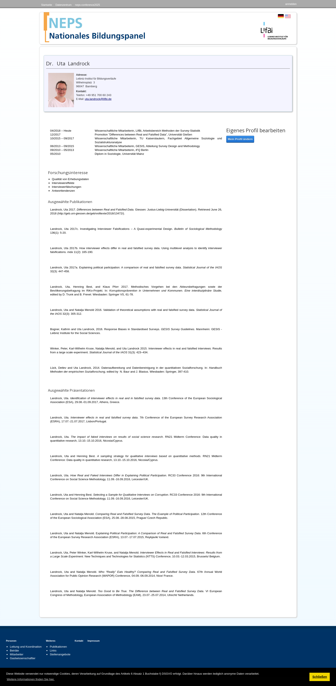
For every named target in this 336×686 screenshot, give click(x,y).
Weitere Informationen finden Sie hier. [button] (30, 679)
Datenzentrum (64, 4)
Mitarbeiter (16, 654)
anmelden (291, 4)
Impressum (93, 640)
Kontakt (79, 640)
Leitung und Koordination (26, 646)
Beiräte (14, 650)
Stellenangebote (60, 654)
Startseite (46, 4)
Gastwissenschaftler (22, 658)
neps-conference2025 (87, 4)
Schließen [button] (319, 676)
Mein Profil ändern (240, 139)
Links (53, 650)
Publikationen (58, 646)
